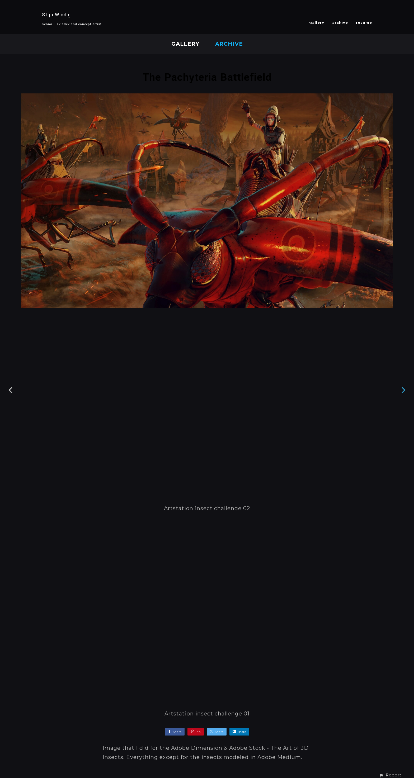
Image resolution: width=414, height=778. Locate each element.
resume (364, 22)
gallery (316, 22)
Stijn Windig (56, 14)
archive (340, 22)
